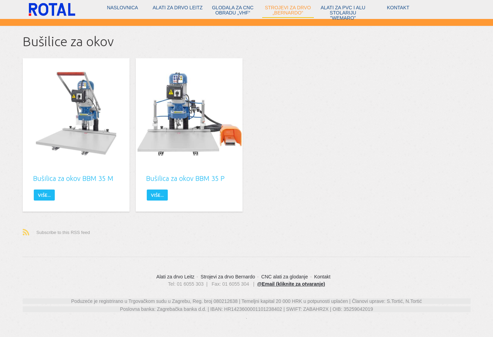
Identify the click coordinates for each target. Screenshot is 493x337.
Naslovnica (122, 7)
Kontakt (398, 7)
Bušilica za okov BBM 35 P (185, 178)
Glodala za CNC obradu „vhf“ (233, 10)
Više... (44, 195)
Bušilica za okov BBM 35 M (73, 178)
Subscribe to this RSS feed (63, 232)
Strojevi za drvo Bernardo (228, 276)
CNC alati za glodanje (284, 276)
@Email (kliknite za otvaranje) (291, 284)
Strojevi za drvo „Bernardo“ (288, 10)
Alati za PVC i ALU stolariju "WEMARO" (343, 11)
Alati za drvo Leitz (178, 7)
